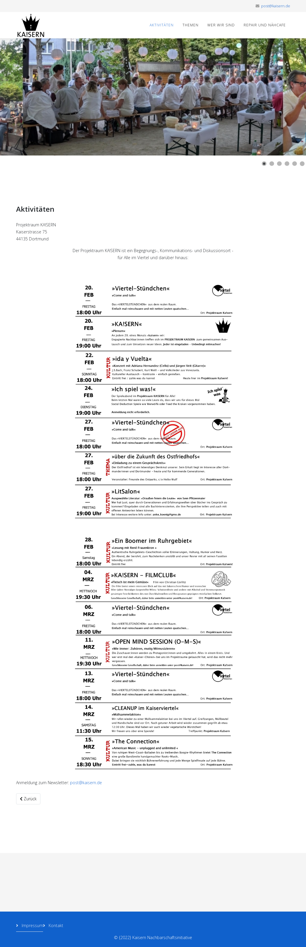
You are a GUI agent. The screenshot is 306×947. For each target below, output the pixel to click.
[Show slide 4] (287, 163)
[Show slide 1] (264, 163)
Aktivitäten (162, 25)
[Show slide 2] (271, 163)
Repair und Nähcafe (265, 25)
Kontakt (55, 925)
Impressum (31, 925)
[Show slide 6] (302, 163)
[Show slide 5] (294, 163)
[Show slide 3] (279, 163)
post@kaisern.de (275, 6)
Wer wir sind (221, 25)
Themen (190, 25)
